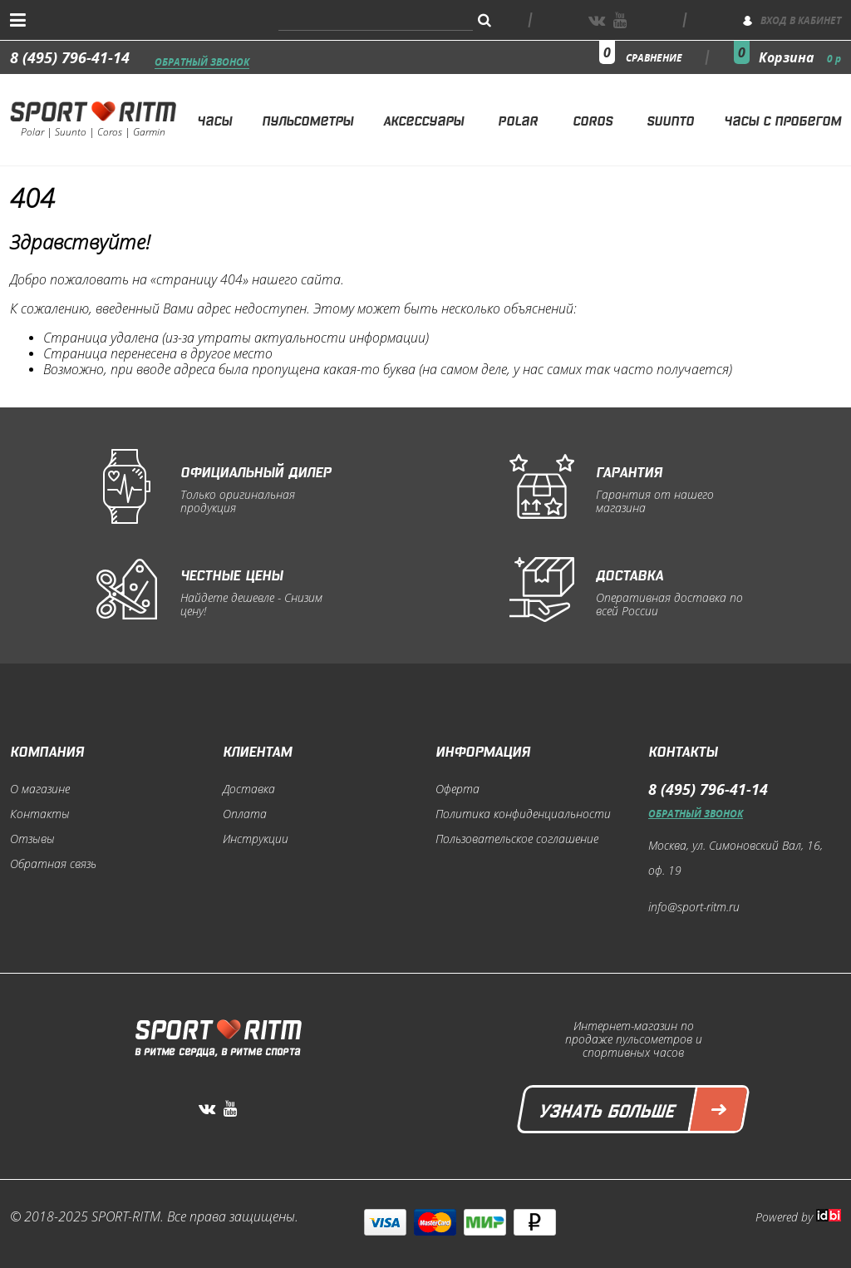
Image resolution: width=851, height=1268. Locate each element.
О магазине (40, 789)
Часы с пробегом (782, 119)
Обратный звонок (202, 63)
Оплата (245, 814)
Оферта (457, 789)
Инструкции (255, 839)
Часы (214, 119)
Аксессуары (423, 119)
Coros (592, 119)
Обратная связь (53, 864)
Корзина (800, 57)
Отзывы (32, 839)
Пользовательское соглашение (516, 839)
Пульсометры (307, 119)
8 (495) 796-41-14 (70, 57)
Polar (518, 119)
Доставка (249, 789)
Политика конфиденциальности (523, 814)
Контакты (40, 814)
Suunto (670, 119)
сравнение (654, 58)
